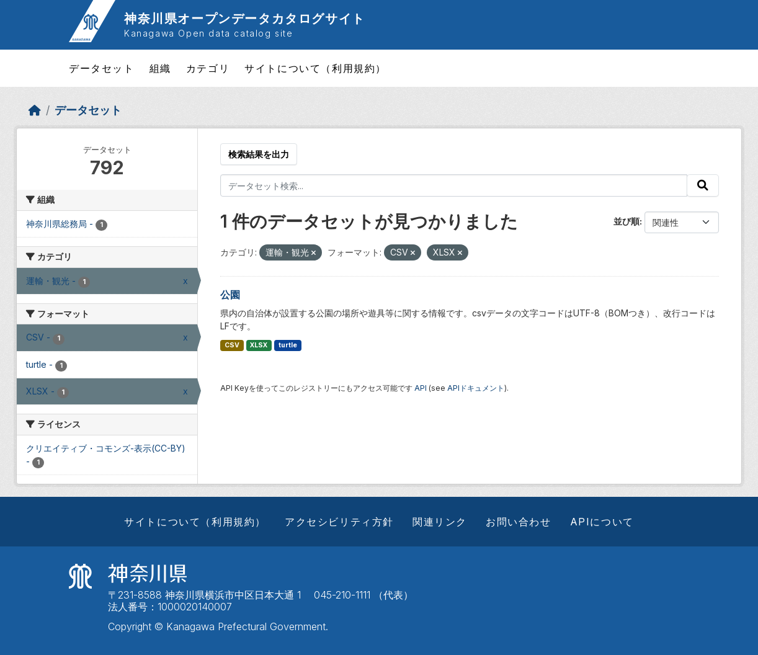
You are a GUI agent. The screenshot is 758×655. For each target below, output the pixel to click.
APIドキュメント (475, 388)
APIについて (602, 521)
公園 (230, 294)
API (420, 388)
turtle (288, 345)
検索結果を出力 (258, 154)
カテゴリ (208, 68)
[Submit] (703, 185)
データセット (102, 68)
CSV (232, 345)
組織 (160, 68)
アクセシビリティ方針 (339, 521)
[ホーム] (35, 110)
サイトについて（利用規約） (315, 68)
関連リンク (439, 521)
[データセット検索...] (453, 185)
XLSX (258, 345)
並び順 (626, 221)
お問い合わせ (518, 521)
